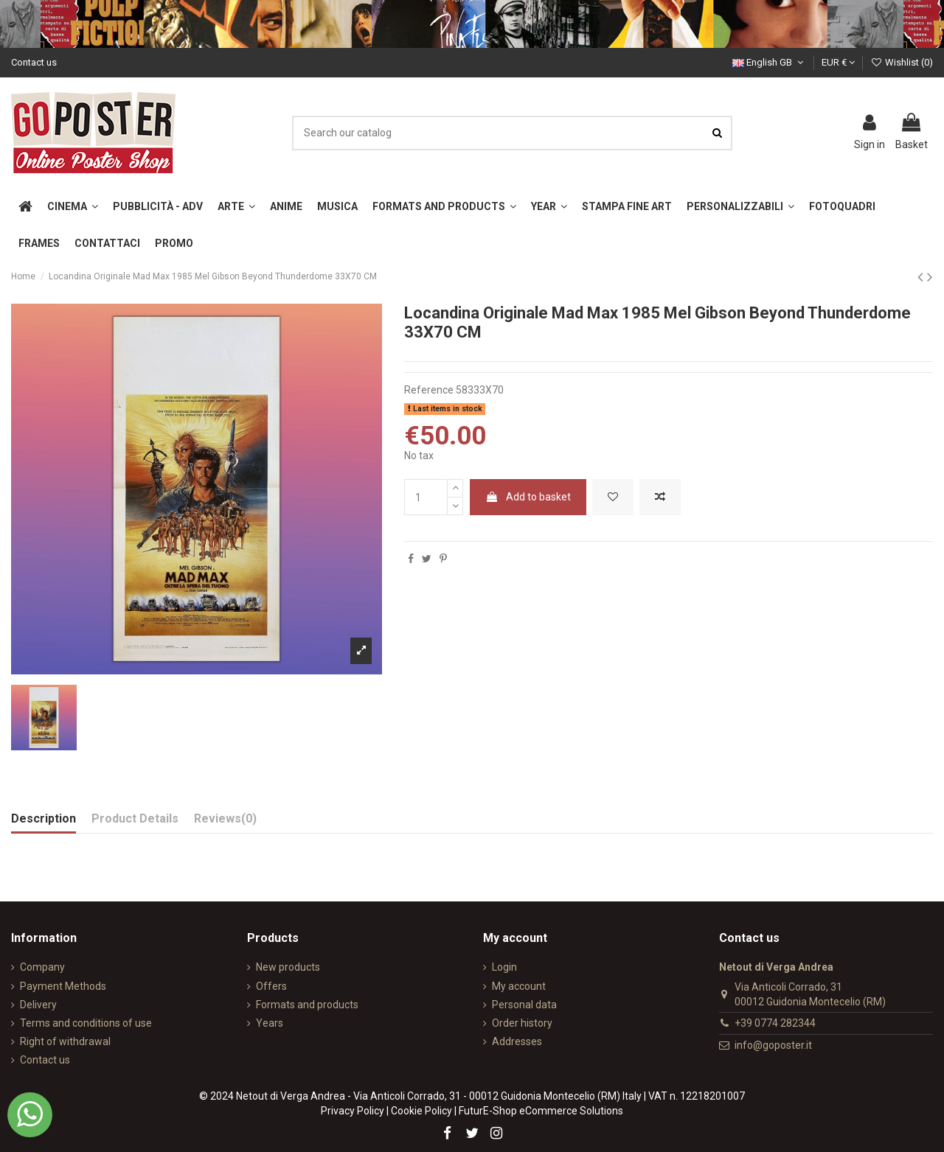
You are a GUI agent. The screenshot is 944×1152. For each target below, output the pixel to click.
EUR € (838, 62)
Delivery (38, 1004)
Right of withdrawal (65, 1041)
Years (269, 1023)
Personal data (524, 1004)
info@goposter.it (773, 1045)
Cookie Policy (421, 1111)
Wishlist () (901, 62)
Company (42, 967)
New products (288, 967)
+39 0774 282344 (775, 1023)
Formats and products (307, 1004)
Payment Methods (63, 986)
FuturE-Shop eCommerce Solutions (541, 1111)
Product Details (134, 818)
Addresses (517, 1041)
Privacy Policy (352, 1111)
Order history (522, 1023)
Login (504, 967)
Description (43, 818)
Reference (429, 390)
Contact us (34, 62)
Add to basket (528, 497)
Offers (271, 986)
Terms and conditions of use (86, 1023)
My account (519, 986)
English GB (769, 62)
